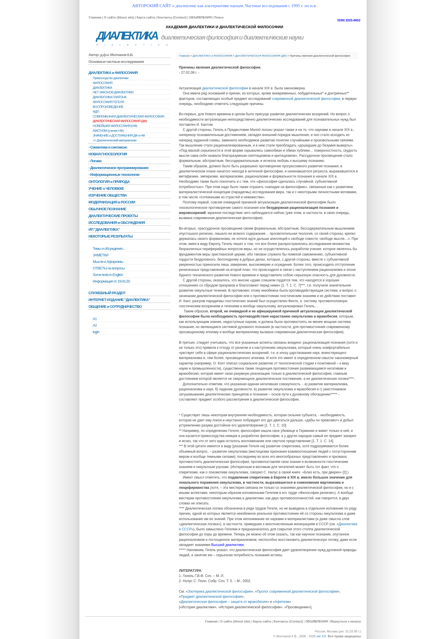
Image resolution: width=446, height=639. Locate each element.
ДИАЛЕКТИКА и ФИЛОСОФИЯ (212, 55)
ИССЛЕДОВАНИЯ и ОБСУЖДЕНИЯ (116, 222)
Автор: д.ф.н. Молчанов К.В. (110, 55)
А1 (95, 319)
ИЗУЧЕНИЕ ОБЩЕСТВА (107, 195)
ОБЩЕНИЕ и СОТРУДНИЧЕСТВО (115, 306)
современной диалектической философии (306, 99)
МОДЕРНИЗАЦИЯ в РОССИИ (111, 202)
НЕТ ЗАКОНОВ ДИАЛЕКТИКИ (113, 92)
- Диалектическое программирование (118, 168)
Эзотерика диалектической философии (219, 591)
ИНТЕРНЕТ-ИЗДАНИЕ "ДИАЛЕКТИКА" (119, 300)
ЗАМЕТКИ (100, 255)
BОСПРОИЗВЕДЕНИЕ (108, 107)
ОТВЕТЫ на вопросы (109, 268)
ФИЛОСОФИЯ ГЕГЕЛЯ (108, 102)
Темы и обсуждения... (109, 248)
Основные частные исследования (116, 61)
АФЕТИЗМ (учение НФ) (108, 131)
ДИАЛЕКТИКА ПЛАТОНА (109, 97)
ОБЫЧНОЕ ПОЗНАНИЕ (107, 209)
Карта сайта (146, 17)
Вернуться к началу (346, 621)
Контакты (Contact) (172, 17)
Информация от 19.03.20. (111, 281)
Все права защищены (344, 636)
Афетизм (282, 602)
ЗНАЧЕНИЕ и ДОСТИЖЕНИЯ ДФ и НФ (119, 135)
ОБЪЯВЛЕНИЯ (200, 17)
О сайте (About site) (119, 17)
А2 (95, 325)
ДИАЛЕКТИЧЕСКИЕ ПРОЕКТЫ (113, 216)
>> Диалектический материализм (114, 140)
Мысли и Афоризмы (108, 261)
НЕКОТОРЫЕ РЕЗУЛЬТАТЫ (110, 236)
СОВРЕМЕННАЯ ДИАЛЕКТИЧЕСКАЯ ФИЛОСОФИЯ (128, 116)
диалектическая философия (199, 37)
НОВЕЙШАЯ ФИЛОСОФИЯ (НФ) (115, 126)
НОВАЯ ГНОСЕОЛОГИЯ (107, 154)
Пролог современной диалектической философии (297, 591)
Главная (95, 17)
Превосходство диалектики (110, 78)
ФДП (96, 112)
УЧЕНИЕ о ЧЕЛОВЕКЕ (106, 188)
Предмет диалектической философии (211, 597)
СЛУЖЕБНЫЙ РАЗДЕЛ (106, 293)
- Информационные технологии (113, 174)
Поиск (219, 17)
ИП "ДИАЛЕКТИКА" (104, 229)
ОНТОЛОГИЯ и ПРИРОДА (108, 182)
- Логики (94, 161)
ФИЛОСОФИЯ (102, 83)
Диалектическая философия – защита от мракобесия (224, 602)
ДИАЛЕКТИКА (126, 35)
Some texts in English (108, 275)
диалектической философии (225, 88)
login (96, 332)
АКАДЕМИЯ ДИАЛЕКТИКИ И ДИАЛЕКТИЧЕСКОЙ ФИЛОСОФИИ (224, 27)
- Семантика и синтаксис (107, 147)
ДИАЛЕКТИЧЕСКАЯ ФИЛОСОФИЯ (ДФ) (261, 55)
